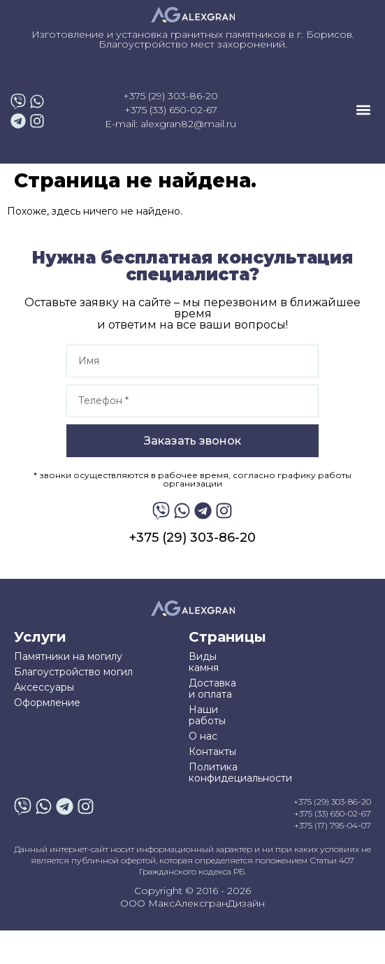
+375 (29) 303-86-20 (170, 95)
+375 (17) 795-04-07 (332, 825)
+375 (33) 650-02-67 (170, 109)
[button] (363, 110)
